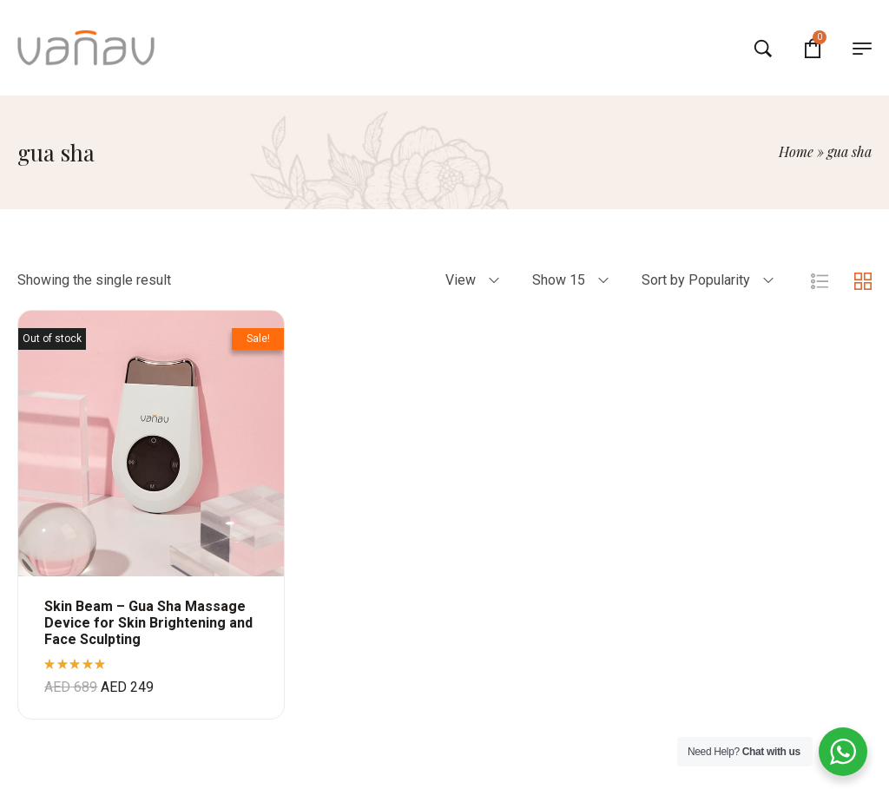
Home (796, 151)
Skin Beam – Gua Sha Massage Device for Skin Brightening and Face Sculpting (148, 623)
